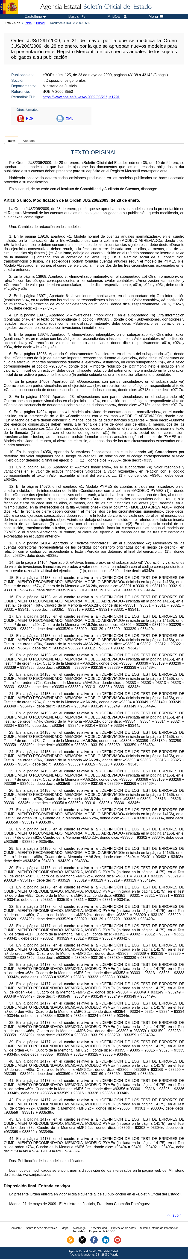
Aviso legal (79, 1228)
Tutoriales (79, 1231)
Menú (156, 16)
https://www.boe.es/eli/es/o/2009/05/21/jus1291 (81, 97)
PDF (29, 118)
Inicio (28, 23)
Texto (11, 141)
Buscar (40, 23)
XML (69, 118)
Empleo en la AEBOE (102, 1231)
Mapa (65, 1228)
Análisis (29, 141)
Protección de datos (123, 1228)
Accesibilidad (99, 1228)
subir (177, 1215)
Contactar (15, 1228)
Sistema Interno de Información (159, 1228)
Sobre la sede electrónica (41, 1228)
